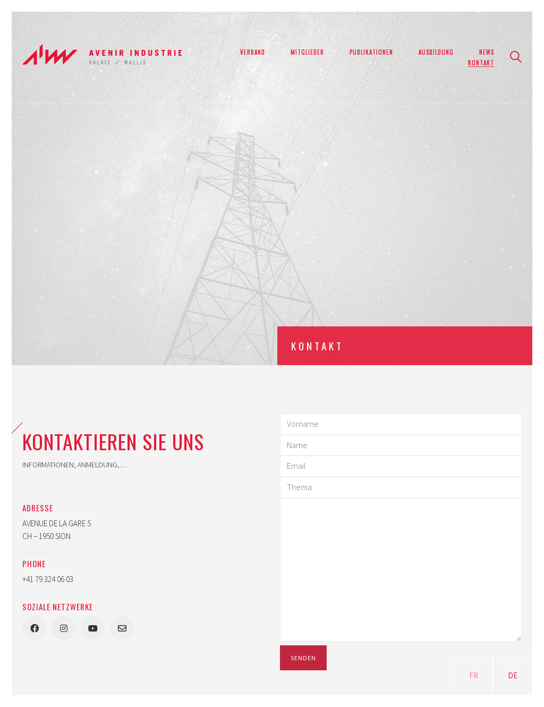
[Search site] (516, 58)
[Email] (122, 628)
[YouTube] (93, 628)
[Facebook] (34, 628)
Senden (303, 658)
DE (512, 675)
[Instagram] (63, 628)
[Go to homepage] (102, 57)
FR (473, 675)
